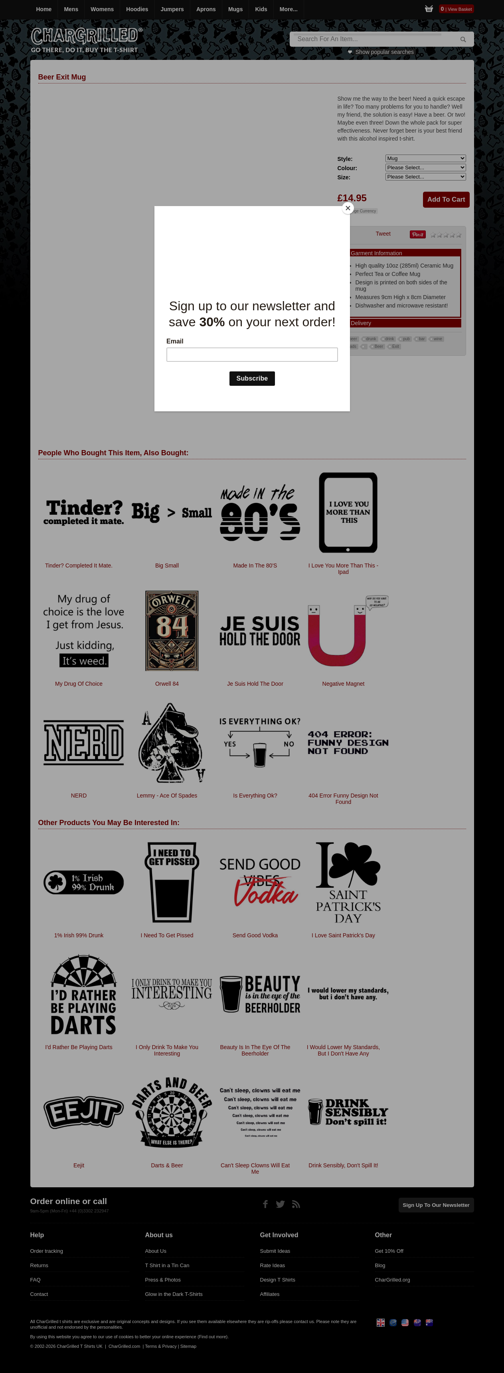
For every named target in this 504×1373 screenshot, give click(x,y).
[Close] (348, 208)
